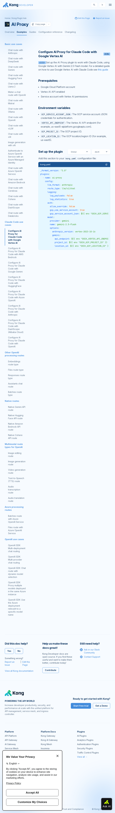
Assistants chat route (15, 385)
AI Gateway (10, 744)
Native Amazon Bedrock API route (15, 426)
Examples (22, 32)
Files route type (16, 370)
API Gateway (11, 740)
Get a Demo (101, 705)
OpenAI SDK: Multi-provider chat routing (15, 559)
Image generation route (16, 463)
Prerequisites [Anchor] (47, 80)
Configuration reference (50, 32)
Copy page (38, 24)
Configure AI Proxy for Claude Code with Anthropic (16, 310)
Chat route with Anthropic (15, 51)
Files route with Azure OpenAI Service (15, 530)
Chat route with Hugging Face (15, 76)
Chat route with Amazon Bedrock (16, 181)
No (19, 651)
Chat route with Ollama (15, 110)
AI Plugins (82, 736)
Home (7, 18)
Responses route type (16, 376)
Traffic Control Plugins (88, 752)
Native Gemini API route (16, 408)
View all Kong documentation (19, 671)
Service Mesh (11, 748)
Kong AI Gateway (49, 740)
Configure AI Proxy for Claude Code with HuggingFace (16, 281)
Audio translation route (16, 499)
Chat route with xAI (15, 135)
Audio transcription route (14, 489)
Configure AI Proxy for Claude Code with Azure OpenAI (16, 296)
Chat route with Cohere (15, 197)
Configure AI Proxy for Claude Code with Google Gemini (16, 267)
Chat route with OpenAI (15, 118)
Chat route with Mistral (15, 102)
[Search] (94, 4)
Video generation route (16, 471)
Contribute (50, 670)
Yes (9, 651)
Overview (9, 32)
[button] (106, 164)
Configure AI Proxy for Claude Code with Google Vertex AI (15, 237)
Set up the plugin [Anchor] (50, 151)
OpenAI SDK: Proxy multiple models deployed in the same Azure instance (17, 588)
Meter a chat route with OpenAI (17, 93)
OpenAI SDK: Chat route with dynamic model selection (17, 572)
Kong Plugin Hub (19, 18)
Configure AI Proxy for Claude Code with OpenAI (16, 342)
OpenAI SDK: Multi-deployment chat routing (16, 548)
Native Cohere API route (15, 436)
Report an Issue (10, 663)
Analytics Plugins (85, 740)
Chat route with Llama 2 (15, 85)
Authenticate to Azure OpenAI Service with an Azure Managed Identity (16, 156)
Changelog (70, 32)
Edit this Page (26, 663)
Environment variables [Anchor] (54, 108)
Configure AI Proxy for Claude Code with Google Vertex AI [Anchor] (74, 54)
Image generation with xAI (16, 144)
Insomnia (45, 748)
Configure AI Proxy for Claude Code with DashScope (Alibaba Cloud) (16, 326)
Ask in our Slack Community (90, 651)
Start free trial (80, 705)
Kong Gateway (48, 736)
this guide (103, 69)
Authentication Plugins (88, 744)
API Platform (11, 736)
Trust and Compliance (73, 809)
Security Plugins (85, 748)
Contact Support (90, 656)
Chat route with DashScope (15, 206)
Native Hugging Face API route (15, 417)
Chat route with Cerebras (15, 189)
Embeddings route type (14, 363)
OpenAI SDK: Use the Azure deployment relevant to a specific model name (16, 607)
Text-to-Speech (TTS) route (16, 479)
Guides (32, 32)
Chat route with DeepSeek (15, 60)
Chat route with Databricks (15, 214)
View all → (82, 757)
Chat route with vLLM (15, 127)
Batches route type (15, 393)
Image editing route (14, 454)
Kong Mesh (46, 744)
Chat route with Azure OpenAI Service (15, 171)
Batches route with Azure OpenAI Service (16, 519)
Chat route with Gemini (15, 68)
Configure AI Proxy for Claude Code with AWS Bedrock (16, 253)
